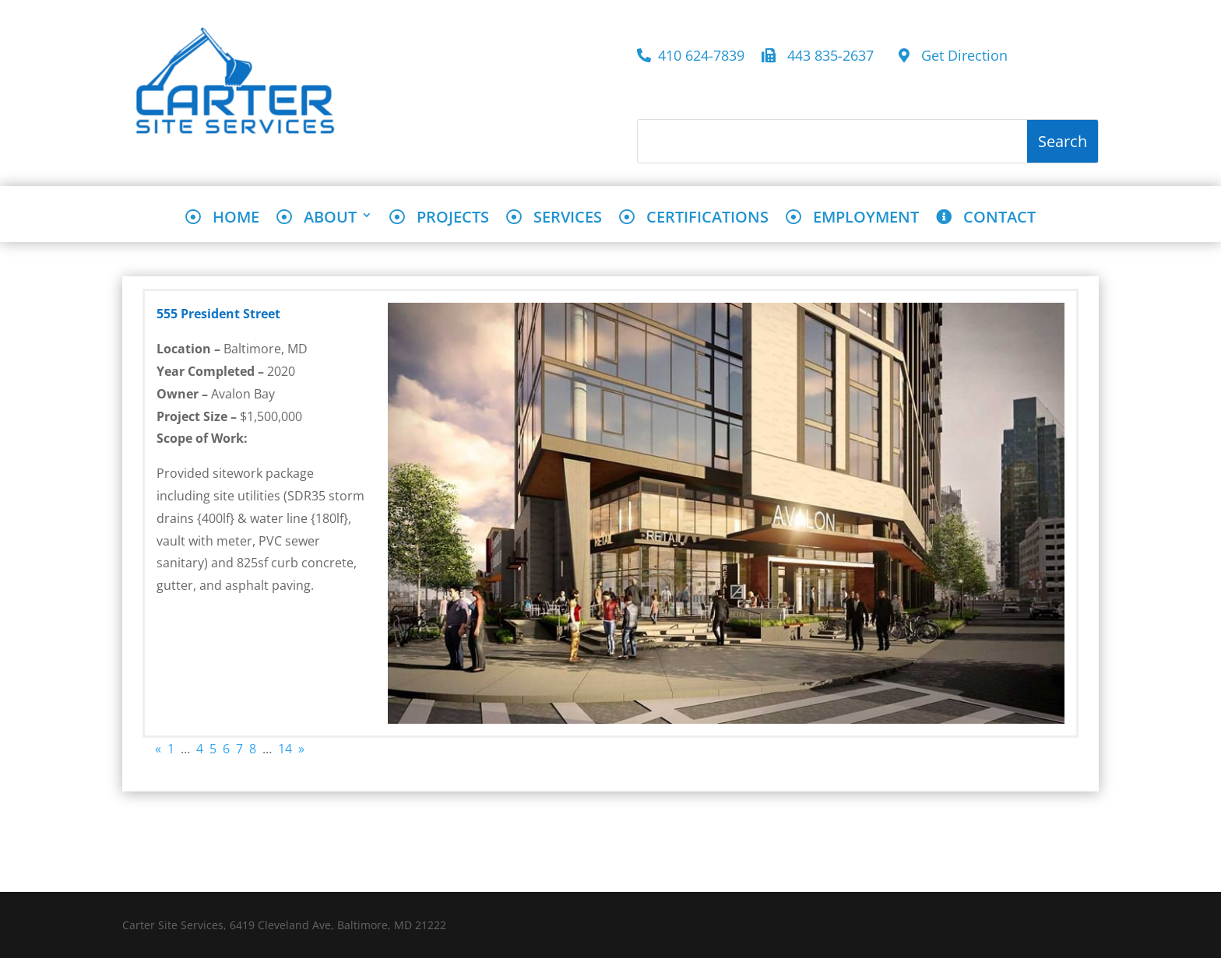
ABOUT (316, 218)
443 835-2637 (821, 56)
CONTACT (986, 218)
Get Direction (953, 56)
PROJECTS (439, 218)
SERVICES (554, 218)
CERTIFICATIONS (694, 218)
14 (285, 748)
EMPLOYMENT (852, 218)
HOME (222, 218)
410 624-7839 (690, 56)
